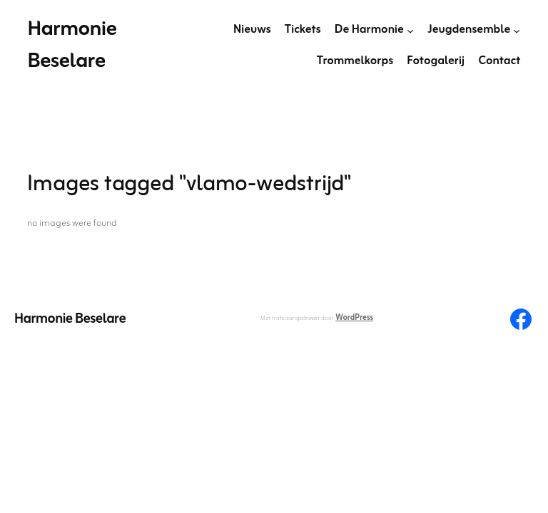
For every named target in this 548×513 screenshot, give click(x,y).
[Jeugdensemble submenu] (516, 29)
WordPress (354, 317)
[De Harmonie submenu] (410, 29)
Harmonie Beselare (71, 45)
